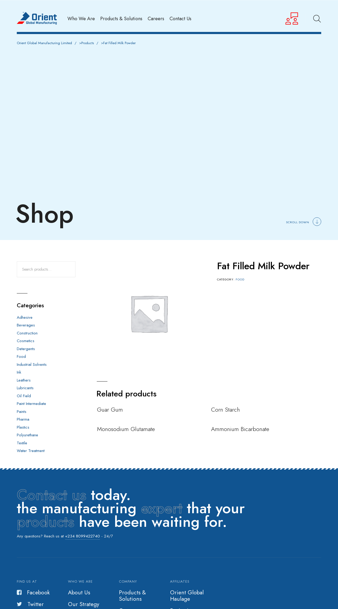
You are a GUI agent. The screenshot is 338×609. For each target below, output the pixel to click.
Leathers (24, 380)
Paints (21, 412)
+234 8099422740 (82, 536)
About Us (79, 592)
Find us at (27, 581)
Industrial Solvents (32, 364)
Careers (156, 18)
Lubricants (25, 388)
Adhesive (25, 317)
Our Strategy (83, 604)
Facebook (33, 592)
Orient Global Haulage (187, 596)
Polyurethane (27, 435)
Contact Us (180, 18)
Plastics (23, 427)
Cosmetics (25, 341)
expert (161, 508)
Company (128, 581)
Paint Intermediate (31, 404)
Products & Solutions (121, 18)
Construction (27, 333)
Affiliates (180, 581)
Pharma (23, 419)
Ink (19, 372)
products (45, 521)
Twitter (30, 604)
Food (240, 279)
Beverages (26, 325)
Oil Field (24, 396)
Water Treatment (31, 451)
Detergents (26, 349)
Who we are (80, 581)
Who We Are (81, 18)
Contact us (51, 495)
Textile (22, 443)
